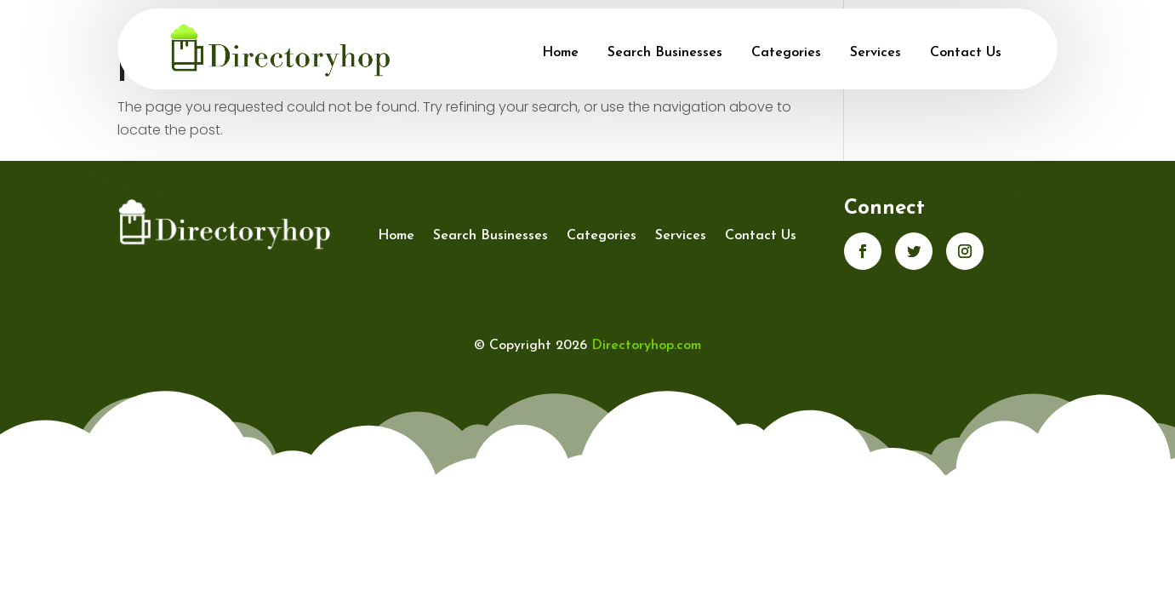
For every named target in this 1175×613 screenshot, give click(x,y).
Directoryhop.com (646, 345)
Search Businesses (664, 53)
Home (560, 53)
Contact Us (965, 53)
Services (875, 53)
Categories (786, 53)
